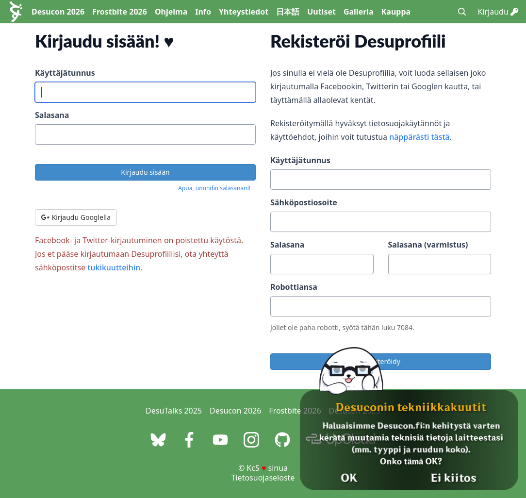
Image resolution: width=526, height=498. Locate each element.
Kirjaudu (497, 11)
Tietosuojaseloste (263, 477)
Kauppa (396, 11)
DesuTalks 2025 (174, 410)
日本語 (287, 11)
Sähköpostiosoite (303, 202)
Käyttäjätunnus (65, 72)
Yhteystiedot (243, 11)
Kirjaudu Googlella (76, 217)
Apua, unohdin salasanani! (214, 188)
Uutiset (321, 11)
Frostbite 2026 (119, 11)
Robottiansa (293, 287)
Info (203, 11)
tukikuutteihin (113, 267)
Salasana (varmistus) (428, 244)
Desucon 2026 (58, 11)
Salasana (52, 115)
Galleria (359, 11)
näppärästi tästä (419, 137)
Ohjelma (171, 11)
